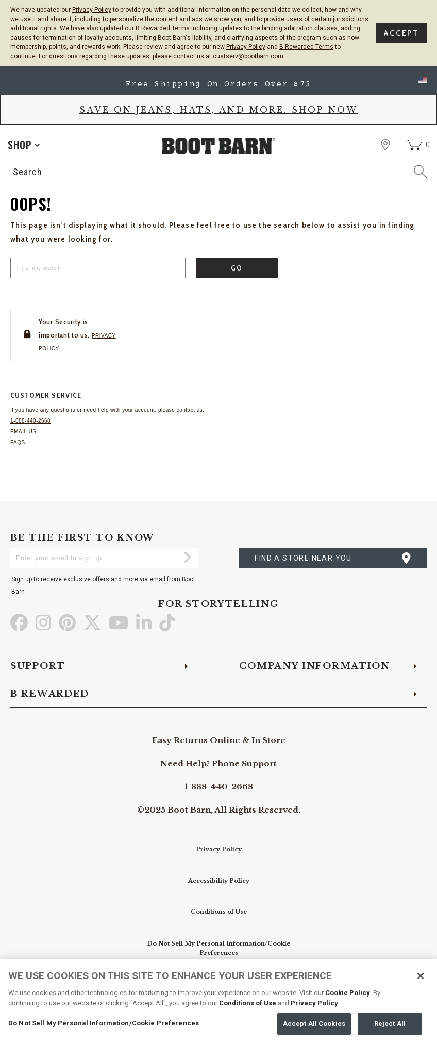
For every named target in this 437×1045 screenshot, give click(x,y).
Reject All (390, 1023)
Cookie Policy (347, 993)
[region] (218, 1002)
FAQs (17, 442)
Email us (23, 431)
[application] (24, 145)
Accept (401, 33)
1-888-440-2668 (30, 421)
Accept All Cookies (314, 1023)
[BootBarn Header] (218, 155)
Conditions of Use (219, 911)
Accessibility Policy (218, 880)
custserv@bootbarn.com (248, 56)
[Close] (420, 976)
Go (237, 268)
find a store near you (303, 558)
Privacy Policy (91, 9)
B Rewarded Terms (163, 28)
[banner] (218, 126)
